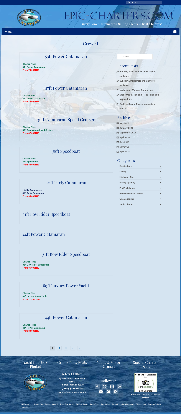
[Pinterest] (108, 391)
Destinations (126, 166)
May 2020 (124, 123)
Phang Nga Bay (127, 182)
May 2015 (124, 147)
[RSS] (115, 391)
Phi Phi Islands (127, 188)
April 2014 (125, 151)
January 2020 (126, 128)
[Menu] (90, 31)
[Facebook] (97, 386)
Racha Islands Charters (131, 193)
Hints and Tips (127, 177)
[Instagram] (112, 386)
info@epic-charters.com (72, 392)
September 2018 (128, 132)
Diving (123, 171)
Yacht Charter (126, 204)
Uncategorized (127, 199)
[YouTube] (101, 391)
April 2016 (125, 137)
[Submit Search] (128, 2)
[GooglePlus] (119, 386)
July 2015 (124, 142)
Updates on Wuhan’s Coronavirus (136, 90)
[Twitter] (104, 386)
